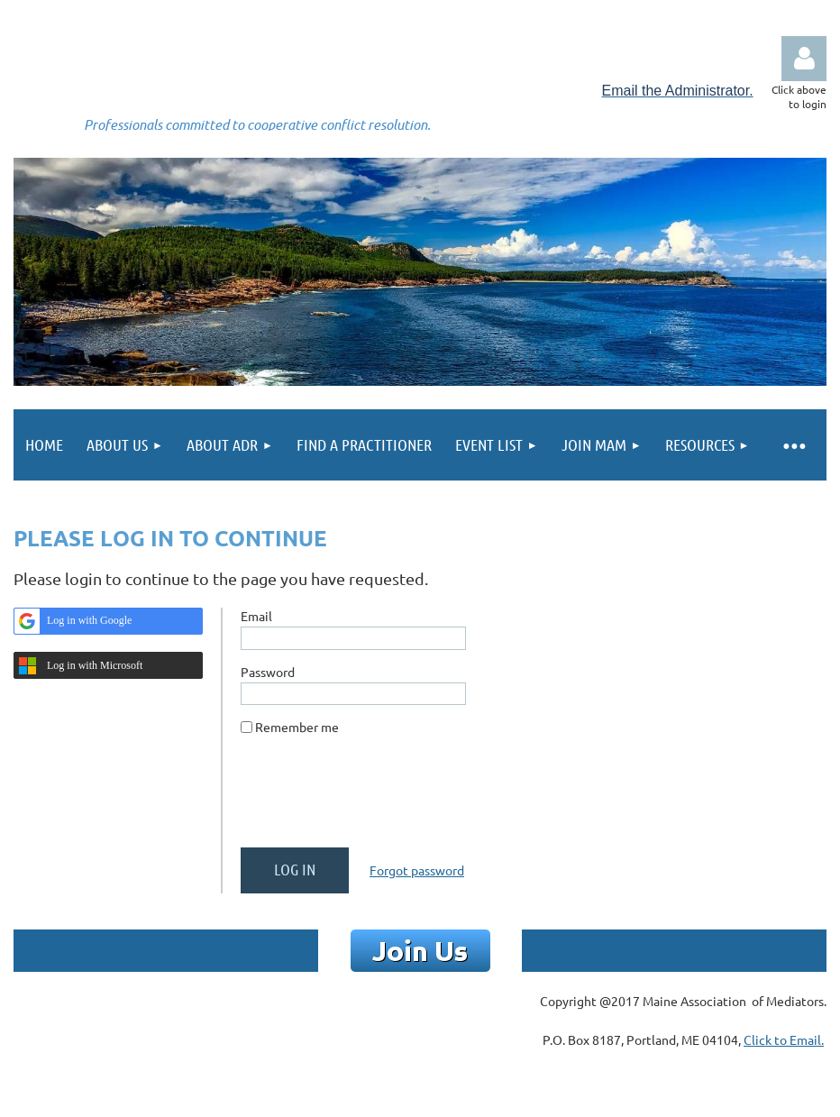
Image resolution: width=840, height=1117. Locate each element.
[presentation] (378, 799)
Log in (803, 58)
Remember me (297, 727)
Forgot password (417, 870)
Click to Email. (784, 1039)
